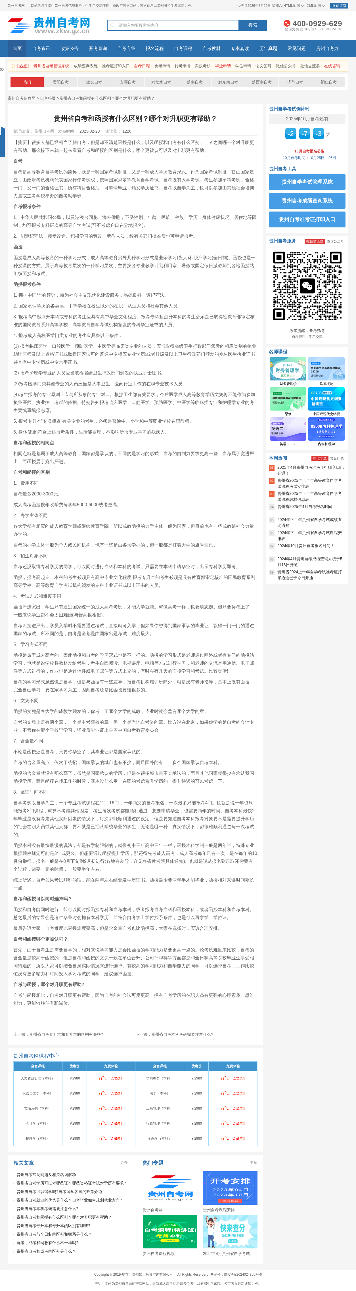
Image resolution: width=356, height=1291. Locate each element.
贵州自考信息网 (21, 98)
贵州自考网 (16, 6)
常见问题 (297, 48)
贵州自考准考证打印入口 (307, 219)
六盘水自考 (161, 82)
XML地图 (314, 6)
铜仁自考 (329, 82)
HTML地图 (292, 6)
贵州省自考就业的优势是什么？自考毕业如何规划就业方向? (69, 1200)
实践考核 (203, 66)
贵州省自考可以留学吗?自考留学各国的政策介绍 (59, 1191)
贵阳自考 (61, 82)
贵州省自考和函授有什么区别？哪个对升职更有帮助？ (107, 98)
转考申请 (182, 66)
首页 (17, 48)
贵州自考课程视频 (159, 1253)
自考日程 (142, 66)
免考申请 (162, 66)
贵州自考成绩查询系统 (307, 201)
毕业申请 (223, 66)
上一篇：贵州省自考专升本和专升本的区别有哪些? (58, 1034)
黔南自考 (195, 82)
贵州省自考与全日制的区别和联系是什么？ (54, 1234)
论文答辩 (263, 66)
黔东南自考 (228, 82)
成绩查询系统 (86, 66)
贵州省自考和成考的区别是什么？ (46, 1251)
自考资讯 (41, 48)
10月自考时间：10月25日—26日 (309, 158)
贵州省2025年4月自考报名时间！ (306, 506)
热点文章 (320, 459)
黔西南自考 (262, 82)
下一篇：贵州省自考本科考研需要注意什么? (174, 1034)
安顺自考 (128, 82)
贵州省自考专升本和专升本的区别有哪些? (53, 1225)
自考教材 (211, 48)
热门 (27, 82)
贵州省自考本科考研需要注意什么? (47, 1208)
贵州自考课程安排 (219, 1210)
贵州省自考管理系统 (51, 66)
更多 (124, 1162)
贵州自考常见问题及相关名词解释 (46, 1174)
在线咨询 (332, 66)
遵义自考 (94, 82)
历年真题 (268, 48)
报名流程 (155, 48)
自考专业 (126, 48)
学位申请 (243, 66)
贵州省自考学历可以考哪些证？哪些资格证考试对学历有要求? (71, 1183)
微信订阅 (339, 6)
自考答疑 (48, 98)
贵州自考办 (327, 48)
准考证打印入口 (116, 66)
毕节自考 (295, 82)
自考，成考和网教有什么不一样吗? (47, 1242)
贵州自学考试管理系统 (307, 182)
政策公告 (69, 48)
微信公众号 (286, 66)
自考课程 (183, 48)
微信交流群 (310, 66)
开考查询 (98, 48)
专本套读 (240, 48)
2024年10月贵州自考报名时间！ (305, 545)
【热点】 (23, 66)
